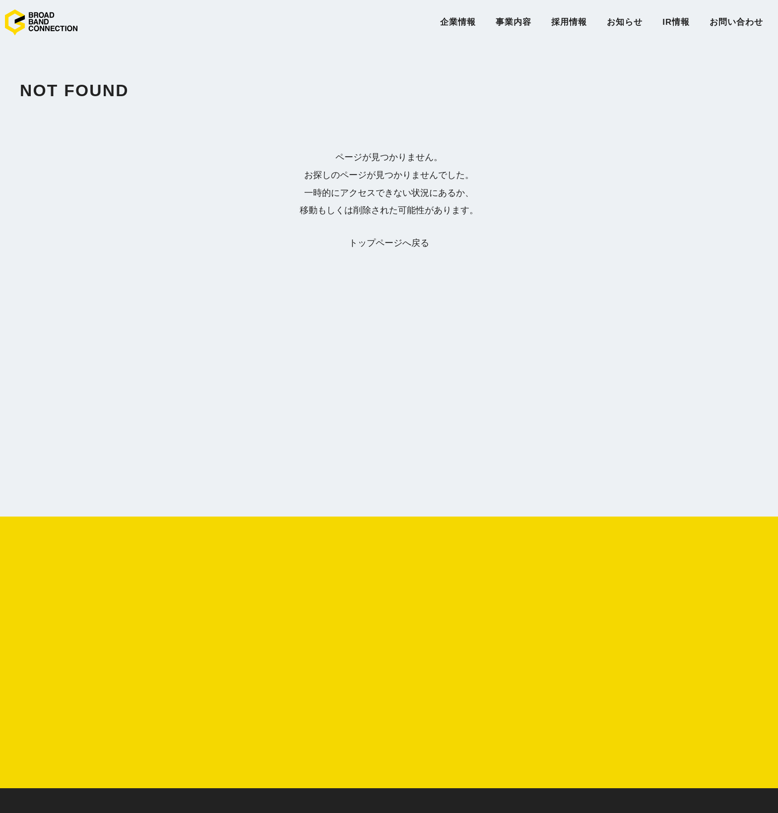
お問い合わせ (736, 22)
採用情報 (569, 22)
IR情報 (676, 22)
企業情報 (458, 22)
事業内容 (513, 22)
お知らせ (625, 22)
